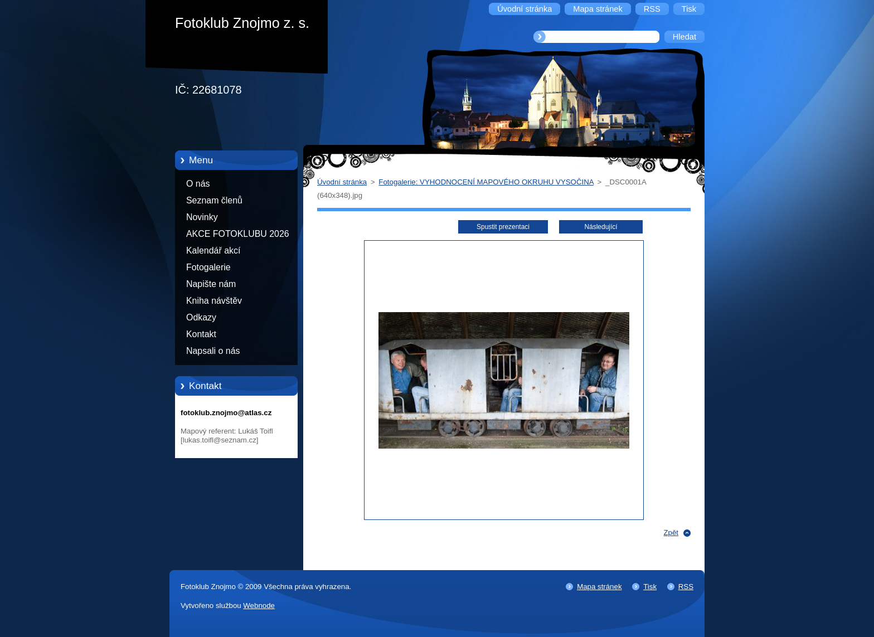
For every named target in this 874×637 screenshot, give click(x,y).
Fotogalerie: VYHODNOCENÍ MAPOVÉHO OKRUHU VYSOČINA (486, 182)
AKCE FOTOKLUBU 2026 (237, 234)
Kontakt (201, 334)
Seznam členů (214, 200)
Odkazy (201, 317)
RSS (685, 586)
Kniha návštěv (214, 300)
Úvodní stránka (342, 182)
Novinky (202, 217)
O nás (198, 183)
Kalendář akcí (213, 250)
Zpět (670, 532)
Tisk (650, 586)
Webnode (259, 605)
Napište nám (211, 284)
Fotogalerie (208, 267)
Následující (600, 227)
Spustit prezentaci (503, 227)
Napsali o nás (213, 351)
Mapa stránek (599, 586)
